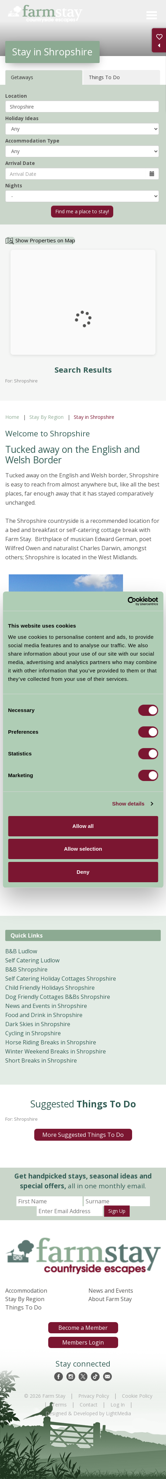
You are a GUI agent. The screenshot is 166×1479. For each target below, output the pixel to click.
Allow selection (83, 849)
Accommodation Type (32, 140)
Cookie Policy (137, 1395)
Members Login (83, 1342)
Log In (117, 1404)
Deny (83, 872)
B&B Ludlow (21, 951)
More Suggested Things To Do (83, 1135)
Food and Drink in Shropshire (43, 1015)
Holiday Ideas (21, 118)
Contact (89, 1404)
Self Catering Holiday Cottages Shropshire (60, 978)
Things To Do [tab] (104, 77)
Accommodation (26, 1290)
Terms (59, 1404)
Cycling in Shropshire (33, 1033)
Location (16, 95)
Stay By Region (46, 417)
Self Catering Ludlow (32, 960)
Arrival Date (20, 163)
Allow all (83, 826)
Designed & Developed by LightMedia (88, 1413)
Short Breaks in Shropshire (41, 1060)
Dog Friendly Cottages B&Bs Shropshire (57, 997)
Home (12, 417)
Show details (128, 804)
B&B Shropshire (26, 969)
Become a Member (83, 1328)
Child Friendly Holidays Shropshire (50, 987)
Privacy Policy (93, 1395)
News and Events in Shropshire (46, 1006)
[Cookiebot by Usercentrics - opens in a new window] (127, 601)
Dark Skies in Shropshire (37, 1024)
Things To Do (23, 1307)
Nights (13, 185)
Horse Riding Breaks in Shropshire (50, 1042)
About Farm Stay (110, 1299)
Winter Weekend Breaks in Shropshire (55, 1051)
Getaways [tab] (22, 77)
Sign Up (116, 1211)
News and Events (110, 1290)
